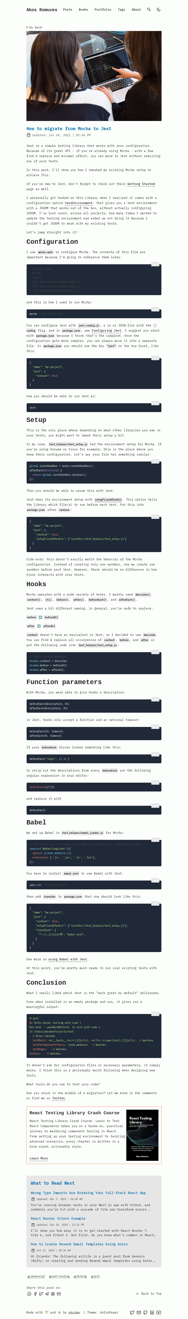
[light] (159, 9)
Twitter (58, 1098)
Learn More (39, 1158)
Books (83, 9)
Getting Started (141, 184)
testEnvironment (79, 203)
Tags (121, 9)
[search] (149, 9)
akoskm (74, 1312)
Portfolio (103, 9)
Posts (67, 9)
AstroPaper (109, 1312)
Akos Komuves (41, 9)
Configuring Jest (106, 330)
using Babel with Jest (67, 959)
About (136, 9)
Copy (155, 264)
